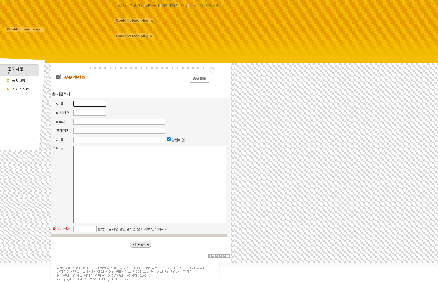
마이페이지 (170, 5)
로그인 (123, 5)
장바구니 (152, 5)
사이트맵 (212, 5)
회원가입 (137, 5)
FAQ (184, 5)
